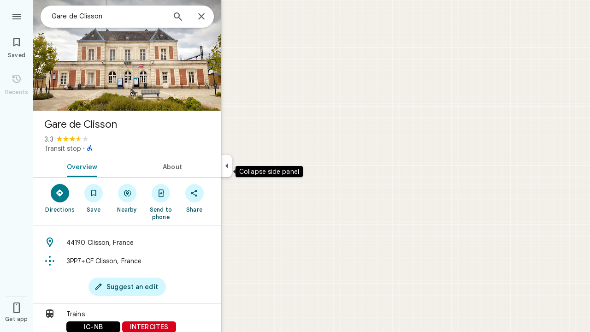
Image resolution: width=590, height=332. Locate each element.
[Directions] (60, 197)
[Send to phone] (160, 201)
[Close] (201, 17)
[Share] (194, 197)
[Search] (178, 18)
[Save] (94, 197)
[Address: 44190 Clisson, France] (127, 242)
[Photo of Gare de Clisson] (127, 55)
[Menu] (16, 15)
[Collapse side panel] (226, 166)
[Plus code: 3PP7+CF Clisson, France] (127, 261)
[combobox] (108, 16)
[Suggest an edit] (127, 287)
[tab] (80, 166)
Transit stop (62, 148)
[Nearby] (127, 197)
